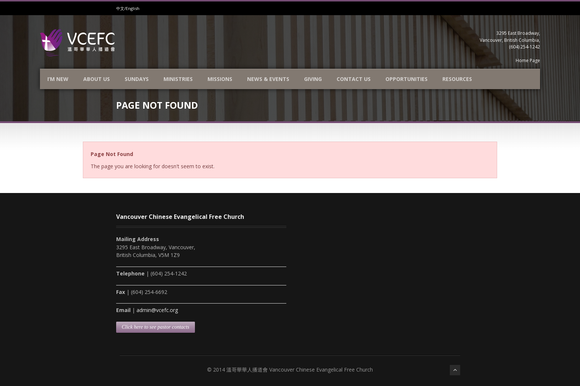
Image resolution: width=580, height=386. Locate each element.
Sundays (137, 78)
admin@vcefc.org (157, 310)
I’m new (57, 78)
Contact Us (354, 78)
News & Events (268, 78)
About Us (96, 78)
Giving (313, 78)
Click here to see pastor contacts (155, 327)
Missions (220, 78)
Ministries (178, 78)
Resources (457, 78)
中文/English (127, 8)
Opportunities (406, 78)
